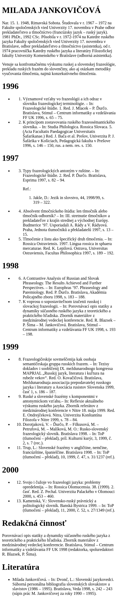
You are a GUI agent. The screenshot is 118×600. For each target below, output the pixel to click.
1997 (10, 158)
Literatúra (20, 567)
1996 (10, 86)
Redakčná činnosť (34, 523)
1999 (10, 346)
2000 (10, 469)
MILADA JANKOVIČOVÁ (51, 10)
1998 (10, 265)
